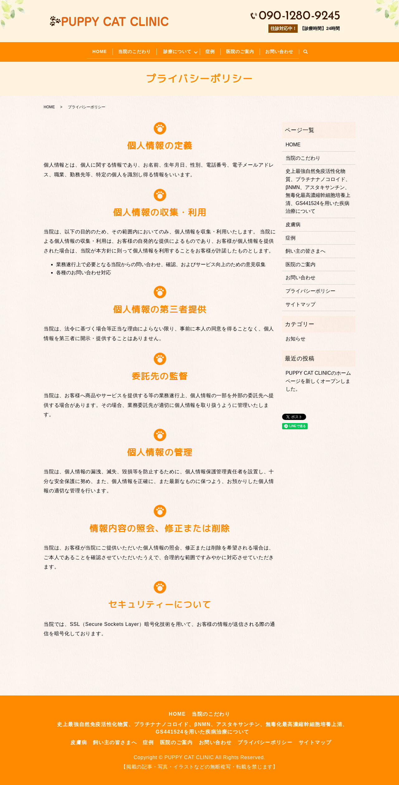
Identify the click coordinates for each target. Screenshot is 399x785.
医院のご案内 (244, 50)
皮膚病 (293, 223)
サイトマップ (300, 302)
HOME (93, 50)
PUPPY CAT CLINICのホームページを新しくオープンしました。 (318, 379)
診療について (176, 50)
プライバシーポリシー (310, 289)
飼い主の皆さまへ (305, 249)
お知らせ (295, 337)
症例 (212, 50)
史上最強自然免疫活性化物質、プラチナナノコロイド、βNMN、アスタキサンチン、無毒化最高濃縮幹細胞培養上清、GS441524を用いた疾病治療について (318, 189)
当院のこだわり (130, 50)
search (312, 51)
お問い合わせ (285, 50)
